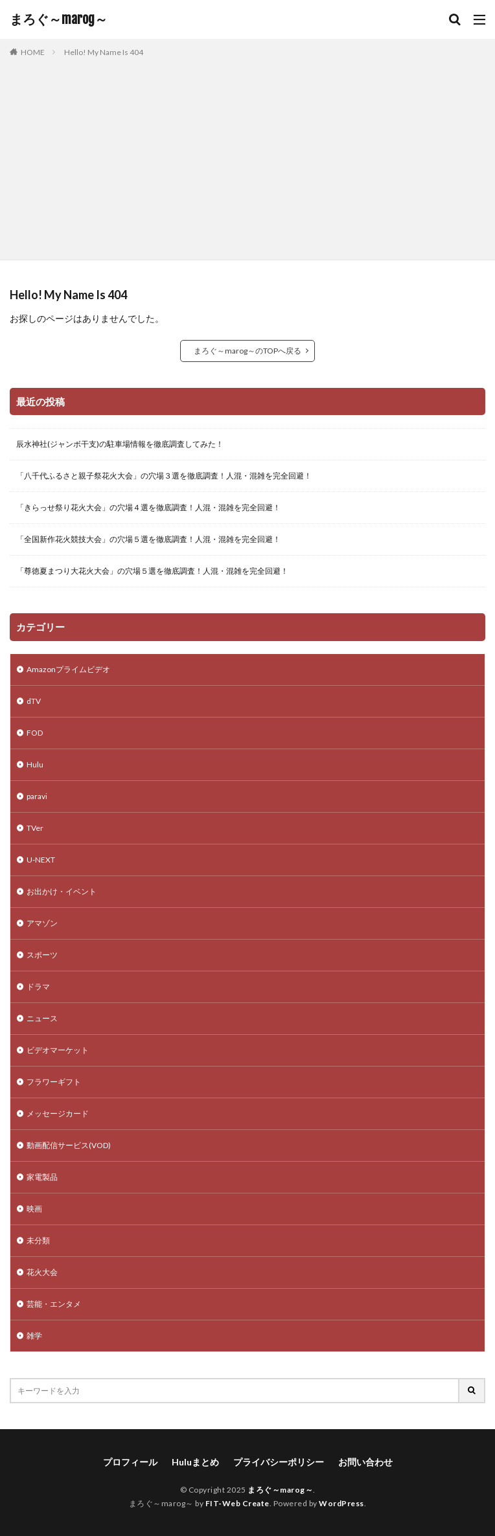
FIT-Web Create (237, 1503)
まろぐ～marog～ (59, 19)
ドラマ (38, 986)
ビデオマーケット (58, 1050)
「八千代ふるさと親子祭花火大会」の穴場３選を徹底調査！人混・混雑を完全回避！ (164, 475)
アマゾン (42, 923)
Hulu (35, 764)
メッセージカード (58, 1113)
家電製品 (42, 1177)
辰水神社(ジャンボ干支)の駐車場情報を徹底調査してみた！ (120, 444)
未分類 (38, 1240)
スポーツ (42, 955)
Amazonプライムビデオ (68, 669)
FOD (35, 733)
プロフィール (130, 1461)
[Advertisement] (247, 156)
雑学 (34, 1335)
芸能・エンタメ (54, 1304)
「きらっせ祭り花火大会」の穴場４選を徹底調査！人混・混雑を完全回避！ (148, 507)
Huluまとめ (195, 1461)
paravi (37, 796)
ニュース (42, 1018)
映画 (34, 1209)
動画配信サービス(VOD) (69, 1145)
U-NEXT (41, 859)
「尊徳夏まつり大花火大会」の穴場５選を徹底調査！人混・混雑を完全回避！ (152, 571)
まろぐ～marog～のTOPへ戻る (247, 351)
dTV (34, 701)
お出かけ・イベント (62, 891)
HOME (33, 52)
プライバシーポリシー (278, 1461)
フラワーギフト (54, 1082)
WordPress (341, 1503)
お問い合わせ (365, 1461)
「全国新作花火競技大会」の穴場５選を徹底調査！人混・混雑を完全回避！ (148, 539)
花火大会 (42, 1272)
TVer (35, 828)
